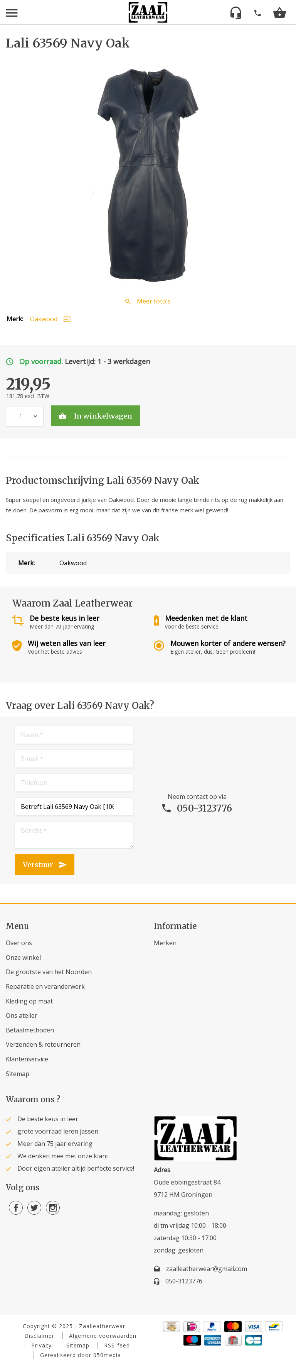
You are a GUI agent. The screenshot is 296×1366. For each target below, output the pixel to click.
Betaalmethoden (30, 1030)
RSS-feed (117, 1345)
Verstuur (38, 864)
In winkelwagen (102, 416)
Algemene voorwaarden (102, 1335)
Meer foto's (154, 301)
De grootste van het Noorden (49, 971)
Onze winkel (23, 957)
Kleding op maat (29, 1001)
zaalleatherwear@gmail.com (206, 1268)
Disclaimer (39, 1335)
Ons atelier (21, 1015)
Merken (165, 942)
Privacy (41, 1345)
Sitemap (17, 1073)
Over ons (19, 942)
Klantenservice (27, 1059)
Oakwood (43, 319)
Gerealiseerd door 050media (80, 1355)
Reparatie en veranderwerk (45, 986)
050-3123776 (204, 808)
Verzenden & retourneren (43, 1044)
